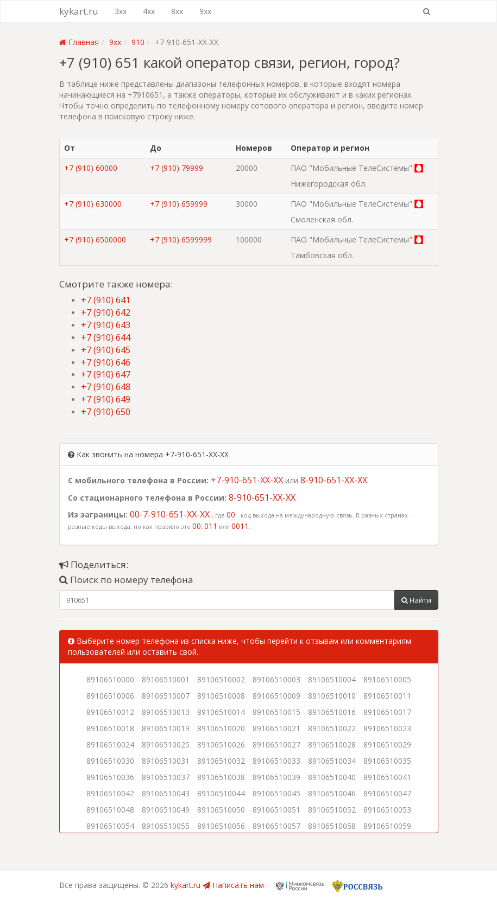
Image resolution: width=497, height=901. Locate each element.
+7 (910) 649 (105, 399)
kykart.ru (78, 11)
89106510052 (332, 809)
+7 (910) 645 (105, 350)
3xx (121, 11)
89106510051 (276, 809)
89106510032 (221, 761)
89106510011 (387, 696)
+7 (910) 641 (105, 300)
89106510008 (221, 696)
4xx (149, 11)
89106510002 (221, 679)
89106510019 (166, 728)
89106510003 (276, 679)
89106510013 (166, 712)
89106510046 (332, 793)
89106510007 (166, 696)
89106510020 (221, 728)
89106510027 (276, 744)
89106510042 (110, 793)
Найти (416, 600)
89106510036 (110, 777)
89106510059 (387, 826)
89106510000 (110, 679)
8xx (177, 11)
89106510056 (221, 826)
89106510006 (110, 696)
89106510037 (166, 777)
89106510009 (276, 696)
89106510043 (166, 793)
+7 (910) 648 (105, 387)
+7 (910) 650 (105, 412)
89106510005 (387, 679)
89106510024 (110, 744)
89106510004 (332, 679)
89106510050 (221, 809)
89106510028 (332, 744)
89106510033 (276, 761)
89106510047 (387, 793)
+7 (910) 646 (105, 362)
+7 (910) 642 (105, 312)
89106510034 (332, 761)
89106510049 (166, 809)
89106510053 (387, 809)
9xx (205, 11)
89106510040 (332, 777)
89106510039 (276, 777)
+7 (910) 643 (105, 325)
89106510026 (221, 744)
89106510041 (387, 777)
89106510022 (332, 728)
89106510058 (332, 826)
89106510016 (332, 712)
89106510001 (166, 679)
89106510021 (276, 728)
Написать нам (233, 885)
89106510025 (166, 744)
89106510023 (387, 728)
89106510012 (110, 712)
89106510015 (276, 712)
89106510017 (387, 712)
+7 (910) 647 (105, 374)
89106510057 (276, 826)
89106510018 (110, 728)
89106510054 (110, 826)
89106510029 (387, 744)
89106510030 (110, 761)
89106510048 (110, 809)
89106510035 (387, 761)
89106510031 (166, 761)
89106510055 (166, 826)
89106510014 (221, 712)
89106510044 (221, 793)
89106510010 (332, 696)
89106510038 (221, 777)
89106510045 (276, 793)
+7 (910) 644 (105, 337)
